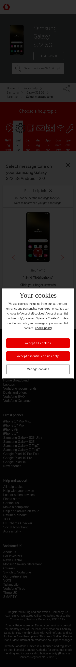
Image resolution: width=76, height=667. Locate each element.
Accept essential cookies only (38, 356)
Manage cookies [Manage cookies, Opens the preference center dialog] (38, 369)
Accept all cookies (38, 343)
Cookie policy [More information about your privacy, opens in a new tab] (43, 328)
